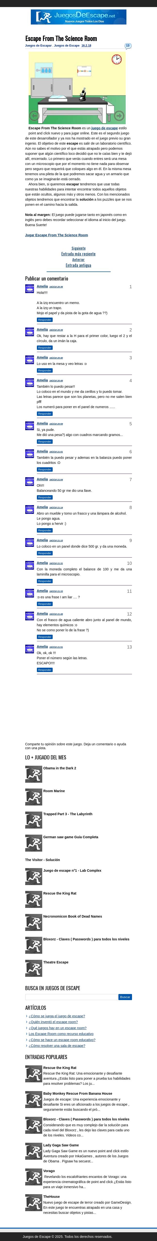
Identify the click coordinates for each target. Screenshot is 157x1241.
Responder (44, 319)
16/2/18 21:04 (56, 479)
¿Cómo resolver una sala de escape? (57, 1046)
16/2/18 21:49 (56, 614)
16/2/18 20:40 (56, 358)
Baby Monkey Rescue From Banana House (77, 1093)
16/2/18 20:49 (56, 380)
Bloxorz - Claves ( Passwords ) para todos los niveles (86, 939)
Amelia (42, 286)
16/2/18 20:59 (56, 424)
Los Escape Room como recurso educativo (61, 1034)
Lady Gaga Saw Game (61, 1145)
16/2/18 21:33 (56, 591)
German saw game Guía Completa (70, 837)
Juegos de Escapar (39, 45)
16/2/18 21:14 (56, 507)
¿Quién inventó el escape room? (53, 1022)
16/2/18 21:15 (56, 540)
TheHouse (51, 1197)
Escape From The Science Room (61, 38)
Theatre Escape (56, 962)
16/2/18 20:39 (56, 330)
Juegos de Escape (67, 45)
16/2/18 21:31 (56, 563)
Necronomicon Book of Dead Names (72, 916)
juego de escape (104, 128)
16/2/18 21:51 (56, 647)
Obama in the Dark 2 (59, 768)
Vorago (49, 1171)
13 (127, 45)
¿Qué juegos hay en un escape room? (58, 1028)
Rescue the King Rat (59, 893)
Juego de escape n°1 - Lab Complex (72, 870)
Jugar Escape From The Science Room (56, 235)
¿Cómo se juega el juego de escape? (57, 1016)
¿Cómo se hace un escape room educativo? (62, 1040)
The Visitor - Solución (42, 860)
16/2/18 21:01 (56, 452)
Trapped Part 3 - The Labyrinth (67, 814)
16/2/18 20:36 (56, 287)
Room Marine (54, 791)
